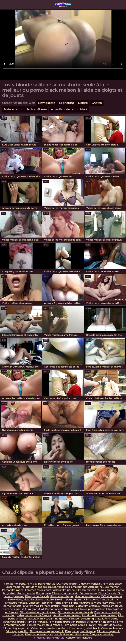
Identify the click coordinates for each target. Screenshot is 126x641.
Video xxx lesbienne (40, 602)
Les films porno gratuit (19, 586)
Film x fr (91, 625)
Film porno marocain (65, 593)
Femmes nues (88, 593)
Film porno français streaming (94, 634)
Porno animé (62, 602)
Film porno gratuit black (84, 628)
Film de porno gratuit (91, 609)
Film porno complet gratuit (47, 631)
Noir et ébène (37, 109)
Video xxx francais (90, 583)
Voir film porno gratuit (67, 615)
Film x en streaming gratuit (86, 618)
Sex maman (112, 586)
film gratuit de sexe (110, 625)
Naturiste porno (93, 586)
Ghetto (97, 103)
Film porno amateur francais (44, 625)
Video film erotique (88, 605)
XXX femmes (31, 605)
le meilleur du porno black (69, 109)
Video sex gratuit (45, 586)
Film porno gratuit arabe (80, 631)
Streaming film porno (100, 621)
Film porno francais (37, 596)
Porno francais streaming (61, 609)
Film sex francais (37, 621)
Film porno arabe (14, 583)
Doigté (83, 103)
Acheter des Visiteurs (79, 637)
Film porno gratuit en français (67, 621)
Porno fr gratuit (50, 605)
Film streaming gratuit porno (38, 612)
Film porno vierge (61, 596)
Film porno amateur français (75, 612)
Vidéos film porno (63, 590)
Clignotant (66, 103)
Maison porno (13, 109)
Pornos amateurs (111, 605)
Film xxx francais (86, 590)
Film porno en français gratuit (43, 634)
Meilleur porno (63, 4)
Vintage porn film (17, 631)
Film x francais (107, 593)
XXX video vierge (111, 596)
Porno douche (26, 593)
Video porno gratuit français (34, 615)
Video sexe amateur (69, 586)
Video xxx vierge (104, 602)
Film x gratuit (106, 590)
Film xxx (68, 634)
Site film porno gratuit (69, 599)
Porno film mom (13, 590)
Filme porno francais (97, 599)
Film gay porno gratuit (40, 583)
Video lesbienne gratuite (38, 599)
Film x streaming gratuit (52, 618)
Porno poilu (43, 593)
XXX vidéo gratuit (66, 583)
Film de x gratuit (13, 609)
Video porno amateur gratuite (49, 628)
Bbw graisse (46, 103)
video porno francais (87, 596)
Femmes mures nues (38, 590)
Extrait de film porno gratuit (99, 615)
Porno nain (67, 605)
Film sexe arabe (112, 583)
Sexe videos (15, 599)
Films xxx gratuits (82, 602)
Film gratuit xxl (34, 609)
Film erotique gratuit (16, 628)
